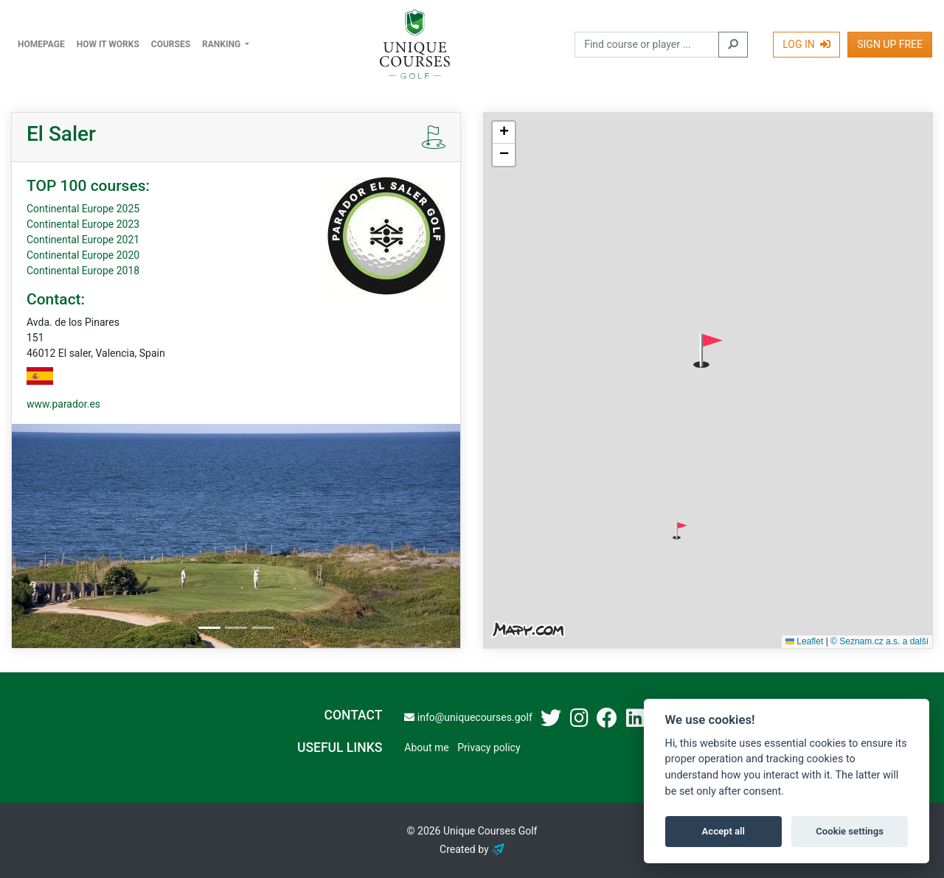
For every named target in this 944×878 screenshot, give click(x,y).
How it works (108, 44)
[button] (708, 350)
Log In (806, 44)
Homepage (41, 44)
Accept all (723, 831)
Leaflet (804, 641)
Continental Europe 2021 (83, 239)
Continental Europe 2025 (83, 209)
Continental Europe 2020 (83, 255)
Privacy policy (488, 747)
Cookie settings (850, 831)
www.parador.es (63, 404)
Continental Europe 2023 (83, 224)
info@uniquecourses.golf (468, 717)
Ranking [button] (222, 44)
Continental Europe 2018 (83, 270)
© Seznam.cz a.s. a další (879, 641)
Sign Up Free (890, 44)
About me (426, 747)
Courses (170, 44)
